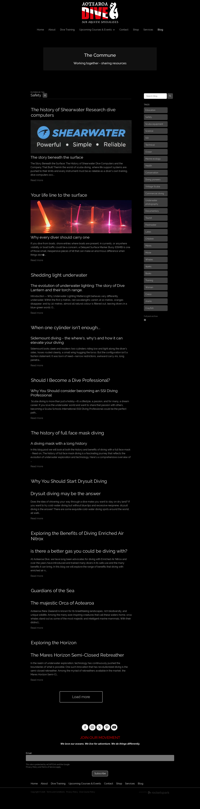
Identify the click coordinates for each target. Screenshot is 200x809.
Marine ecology (153, 159)
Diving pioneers (153, 179)
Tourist (148, 218)
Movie (148, 252)
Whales (149, 259)
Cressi (148, 294)
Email (29, 753)
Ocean (148, 152)
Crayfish (149, 308)
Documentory (152, 211)
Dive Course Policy (87, 792)
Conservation (151, 172)
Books (148, 273)
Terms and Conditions (56, 792)
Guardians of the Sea (52, 590)
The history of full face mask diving (67, 433)
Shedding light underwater (59, 275)
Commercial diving (154, 193)
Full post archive (151, 316)
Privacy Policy (32, 767)
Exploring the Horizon (53, 642)
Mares (148, 245)
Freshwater (150, 225)
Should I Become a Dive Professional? (70, 380)
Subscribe (100, 773)
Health (148, 165)
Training (149, 280)
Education (150, 110)
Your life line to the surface (59, 195)
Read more (37, 180)
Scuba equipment (154, 124)
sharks (148, 301)
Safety (148, 117)
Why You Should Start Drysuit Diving (69, 481)
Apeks (148, 266)
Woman (149, 287)
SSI (147, 138)
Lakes (148, 232)
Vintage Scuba (152, 186)
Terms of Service (49, 767)
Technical (150, 145)
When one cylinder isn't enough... (65, 327)
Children (149, 239)
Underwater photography (151, 202)
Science (149, 131)
